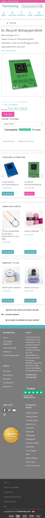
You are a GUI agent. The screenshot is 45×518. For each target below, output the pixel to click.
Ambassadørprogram (10, 355)
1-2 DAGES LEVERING (11, 314)
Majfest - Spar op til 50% (10, 1)
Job (5, 506)
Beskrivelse (8, 141)
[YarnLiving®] (10, 5)
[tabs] (39, 14)
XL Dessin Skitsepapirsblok (32, 183)
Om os (5, 338)
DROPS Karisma (31, 231)
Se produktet (8, 194)
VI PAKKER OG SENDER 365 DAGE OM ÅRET (23, 320)
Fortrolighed (9, 502)
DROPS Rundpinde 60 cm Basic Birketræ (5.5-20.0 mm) (10, 235)
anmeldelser (22, 102)
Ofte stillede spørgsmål (7, 342)
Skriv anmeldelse (11, 104)
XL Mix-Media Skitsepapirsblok (10, 183)
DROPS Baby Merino (11, 287)
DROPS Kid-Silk (31, 287)
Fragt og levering (9, 348)
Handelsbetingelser (12, 497)
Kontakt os (7, 352)
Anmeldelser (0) (26, 141)
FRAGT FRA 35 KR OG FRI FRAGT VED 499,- (23, 310)
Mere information (8, 50)
